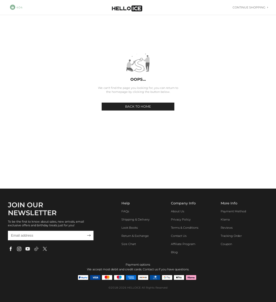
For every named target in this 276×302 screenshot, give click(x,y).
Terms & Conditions (184, 227)
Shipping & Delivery (135, 219)
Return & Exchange (135, 236)
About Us (177, 211)
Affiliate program (183, 244)
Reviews (227, 227)
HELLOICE (134, 287)
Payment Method (233, 211)
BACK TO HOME (138, 106)
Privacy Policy (181, 219)
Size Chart (128, 244)
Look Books (129, 227)
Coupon (226, 244)
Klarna (225, 219)
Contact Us (178, 236)
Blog (174, 252)
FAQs (125, 211)
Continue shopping (250, 7)
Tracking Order (231, 236)
